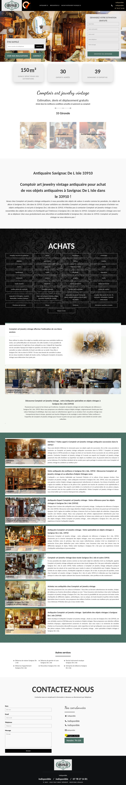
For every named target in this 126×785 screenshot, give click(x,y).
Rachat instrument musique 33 (71, 5)
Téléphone (8, 722)
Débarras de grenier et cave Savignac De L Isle (50, 662)
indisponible (120, 2)
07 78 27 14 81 (119, 8)
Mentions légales (76, 782)
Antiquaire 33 (43, 5)
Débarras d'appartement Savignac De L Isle (23, 667)
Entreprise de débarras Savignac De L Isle (76, 667)
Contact (37, 56)
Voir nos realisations (17, 56)
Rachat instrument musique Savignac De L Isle (75, 662)
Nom (6, 706)
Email (7, 714)
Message (8, 730)
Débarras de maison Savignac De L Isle (26, 662)
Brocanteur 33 (54, 5)
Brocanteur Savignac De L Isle (50, 666)
